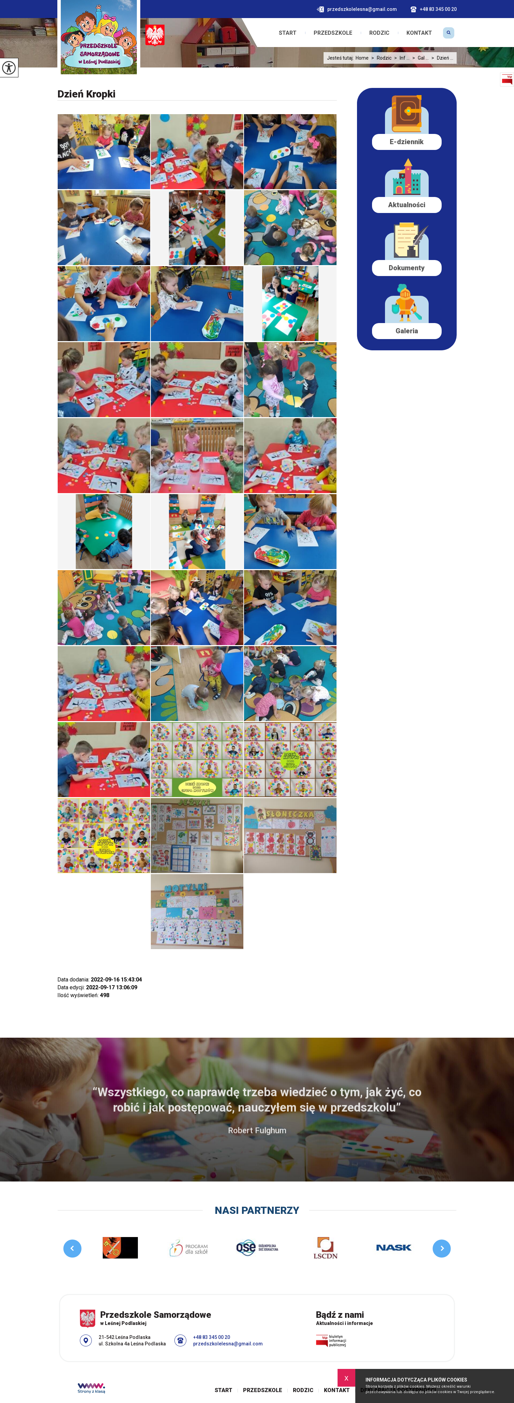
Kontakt (419, 33)
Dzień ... (441, 58)
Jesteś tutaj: (341, 58)
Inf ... (400, 58)
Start (288, 33)
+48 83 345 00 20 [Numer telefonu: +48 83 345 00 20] (211, 1337)
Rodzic (379, 33)
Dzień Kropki (86, 94)
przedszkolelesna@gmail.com (357, 9)
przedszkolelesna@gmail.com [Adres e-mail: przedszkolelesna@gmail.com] (228, 1343)
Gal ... (419, 58)
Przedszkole (333, 33)
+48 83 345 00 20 (434, 9)
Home (362, 58)
